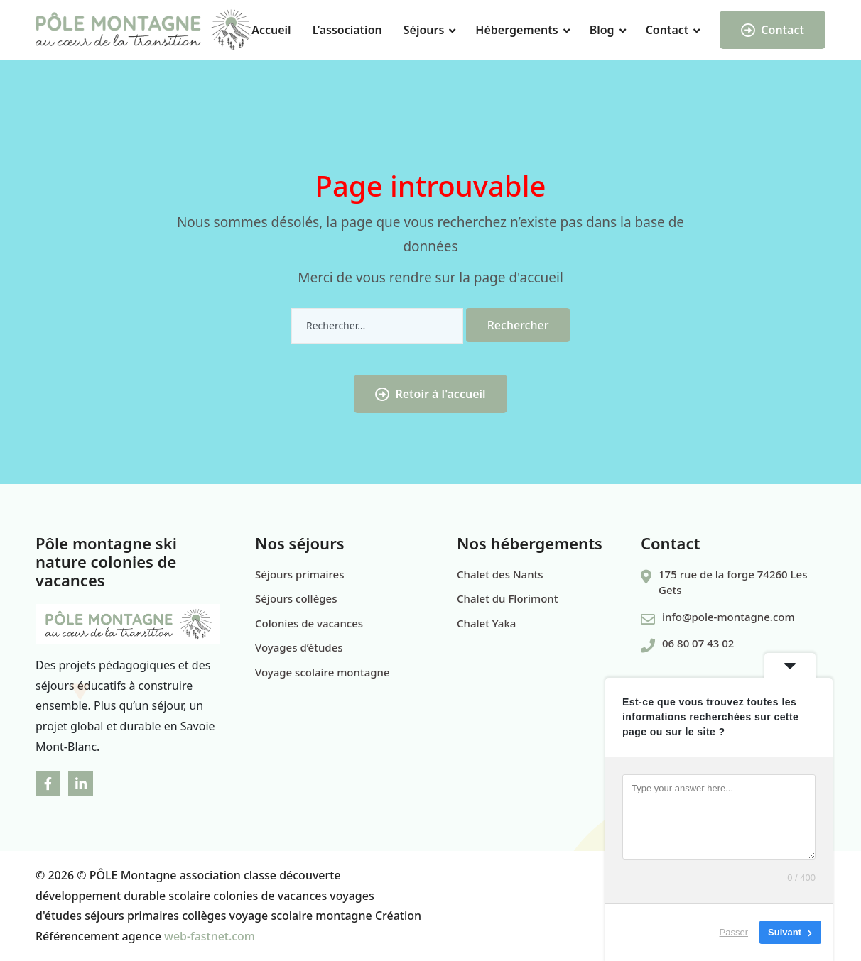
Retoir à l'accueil (430, 394)
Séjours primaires (300, 574)
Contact (667, 30)
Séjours (424, 30)
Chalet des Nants (500, 574)
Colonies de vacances (309, 623)
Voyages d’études (299, 647)
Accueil (271, 30)
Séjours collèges (296, 598)
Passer (734, 932)
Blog (602, 30)
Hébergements (516, 30)
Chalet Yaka (486, 623)
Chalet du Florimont (507, 598)
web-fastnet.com (209, 936)
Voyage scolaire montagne (322, 672)
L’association (347, 30)
